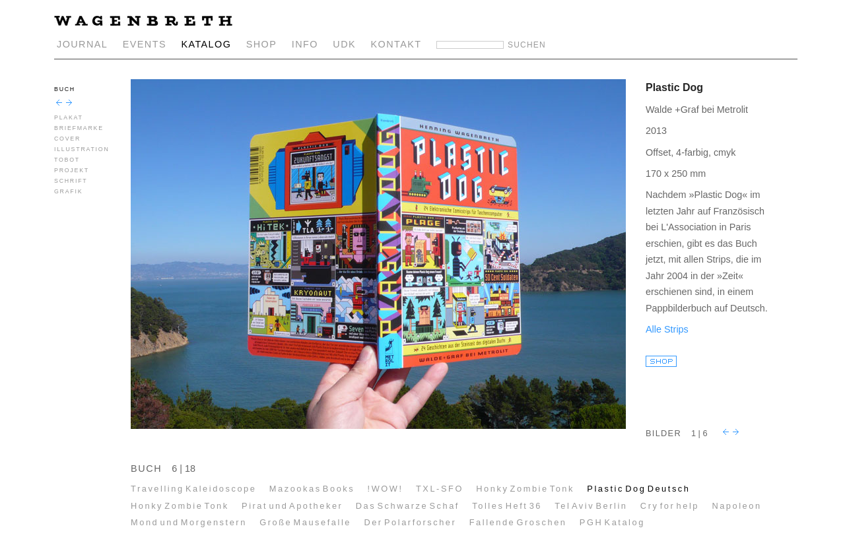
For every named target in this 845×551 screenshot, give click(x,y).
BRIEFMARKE (79, 128)
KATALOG (206, 44)
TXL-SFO (439, 489)
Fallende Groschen (518, 522)
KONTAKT (396, 44)
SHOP (261, 44)
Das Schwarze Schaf (407, 506)
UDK (344, 44)
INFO (305, 44)
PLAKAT (68, 117)
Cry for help (669, 506)
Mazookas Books (312, 489)
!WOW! (385, 489)
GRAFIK (68, 191)
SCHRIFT (70, 181)
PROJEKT (71, 170)
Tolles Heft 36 (507, 506)
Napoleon (736, 506)
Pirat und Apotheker (292, 506)
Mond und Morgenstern (189, 522)
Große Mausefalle (305, 522)
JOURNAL (82, 44)
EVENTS (144, 44)
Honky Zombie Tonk (525, 489)
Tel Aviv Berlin (591, 506)
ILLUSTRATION (82, 149)
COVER (67, 138)
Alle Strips (667, 329)
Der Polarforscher (410, 522)
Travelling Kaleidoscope (193, 489)
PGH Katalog (612, 522)
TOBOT (67, 159)
